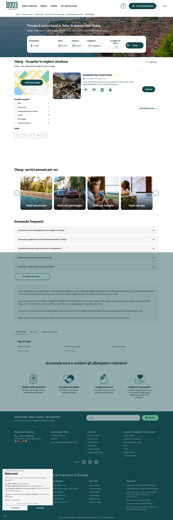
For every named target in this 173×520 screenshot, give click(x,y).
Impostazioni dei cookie (132, 442)
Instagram (90, 462)
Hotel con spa (22, 351)
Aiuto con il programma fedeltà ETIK (64, 442)
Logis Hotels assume (95, 452)
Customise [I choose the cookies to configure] (15, 508)
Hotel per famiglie (118, 347)
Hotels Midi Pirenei (58, 495)
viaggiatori (91, 41)
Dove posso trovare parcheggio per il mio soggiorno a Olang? (41, 230)
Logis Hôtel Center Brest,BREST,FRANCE (141, 485)
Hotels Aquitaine (58, 492)
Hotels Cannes (94, 499)
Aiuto (126, 449)
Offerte (44, 6)
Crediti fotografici (130, 456)
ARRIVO (60, 41)
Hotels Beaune (94, 495)
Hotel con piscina (23, 347)
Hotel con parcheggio (72, 347)
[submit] (150, 418)
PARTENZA (75, 41)
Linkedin (96, 462)
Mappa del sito (129, 452)
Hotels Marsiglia (95, 489)
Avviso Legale (129, 435)
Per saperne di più (69, 6)
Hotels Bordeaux (95, 502)
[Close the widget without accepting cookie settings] (14, 470)
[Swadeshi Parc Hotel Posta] (67, 86)
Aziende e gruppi (93, 449)
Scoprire (148, 89)
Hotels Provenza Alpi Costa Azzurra (65, 489)
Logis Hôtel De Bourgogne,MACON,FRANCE (142, 489)
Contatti (54, 439)
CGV (125, 446)
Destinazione (34, 41)
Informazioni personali (132, 439)
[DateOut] (79, 46)
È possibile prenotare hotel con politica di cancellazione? (40, 248)
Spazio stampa (93, 442)
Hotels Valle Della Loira (60, 502)
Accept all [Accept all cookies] (40, 508)
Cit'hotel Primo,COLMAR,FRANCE (138, 500)
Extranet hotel (92, 439)
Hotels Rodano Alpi (59, 485)
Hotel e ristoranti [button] (29, 6)
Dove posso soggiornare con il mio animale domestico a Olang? (42, 239)
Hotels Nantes (94, 485)
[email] (113, 418)
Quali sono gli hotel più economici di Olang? (35, 258)
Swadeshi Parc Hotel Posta (101, 75)
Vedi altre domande (32, 276)
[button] (5, 516)
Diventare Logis (93, 435)
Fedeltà (54, 6)
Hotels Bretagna (58, 499)
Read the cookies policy (12, 500)
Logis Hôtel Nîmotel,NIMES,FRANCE (139, 504)
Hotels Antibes (94, 492)
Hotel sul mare (70, 351)
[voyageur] (96, 46)
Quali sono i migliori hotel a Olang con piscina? (36, 267)
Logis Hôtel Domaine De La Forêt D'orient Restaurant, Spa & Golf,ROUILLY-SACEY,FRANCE (141, 494)
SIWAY (112, 518)
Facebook (84, 462)
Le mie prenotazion (58, 435)
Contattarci (91, 446)
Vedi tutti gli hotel (149, 108)
